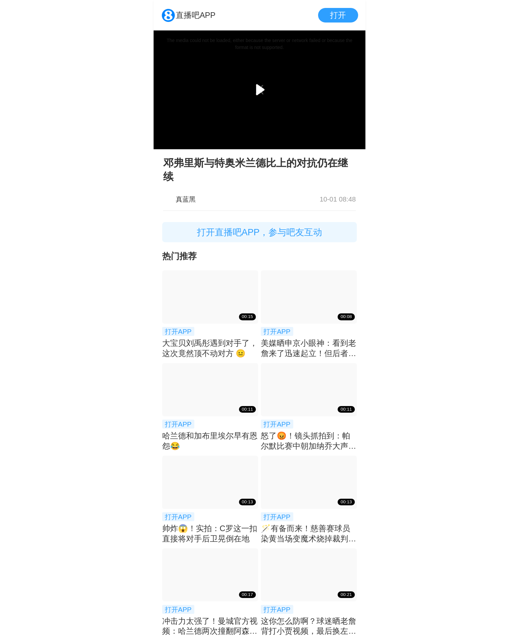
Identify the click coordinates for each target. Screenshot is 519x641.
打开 (338, 15)
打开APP (178, 331)
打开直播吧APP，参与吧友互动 (259, 232)
